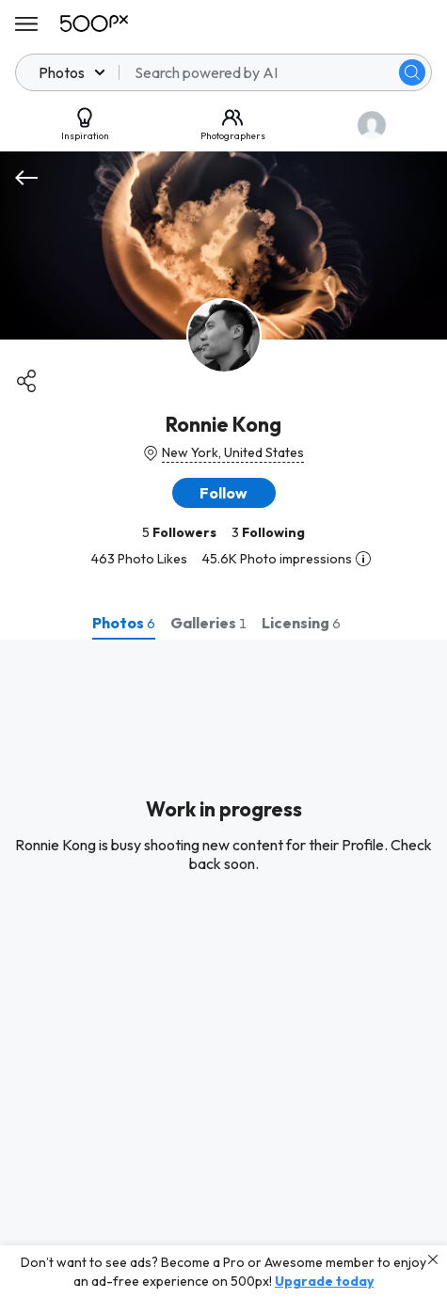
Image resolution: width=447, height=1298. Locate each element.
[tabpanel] (223, 969)
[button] (224, 493)
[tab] (124, 623)
